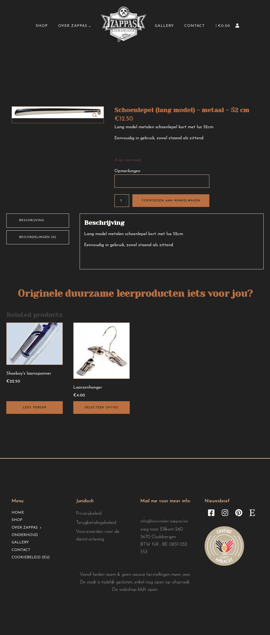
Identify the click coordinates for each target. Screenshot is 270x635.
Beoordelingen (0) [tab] (37, 237)
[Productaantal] (121, 200)
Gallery (164, 26)
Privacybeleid (89, 513)
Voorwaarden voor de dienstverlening (97, 535)
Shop (42, 26)
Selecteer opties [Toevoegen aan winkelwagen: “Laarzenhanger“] (101, 407)
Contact (194, 26)
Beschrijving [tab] (31, 220)
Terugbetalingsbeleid (96, 522)
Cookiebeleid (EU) (31, 557)
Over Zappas (73, 26)
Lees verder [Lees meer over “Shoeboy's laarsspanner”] (34, 407)
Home (18, 513)
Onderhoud (25, 535)
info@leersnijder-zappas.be (164, 521)
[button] (95, 115)
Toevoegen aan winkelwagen (170, 200)
